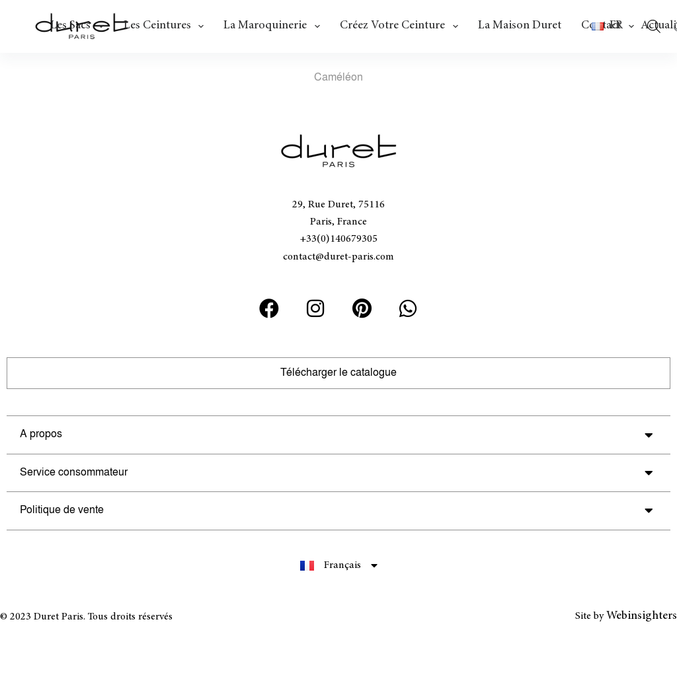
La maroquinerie (274, 26)
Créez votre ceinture (401, 26)
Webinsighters (641, 616)
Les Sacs (79, 26)
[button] (613, 26)
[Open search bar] (653, 26)
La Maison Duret (519, 26)
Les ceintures (167, 26)
